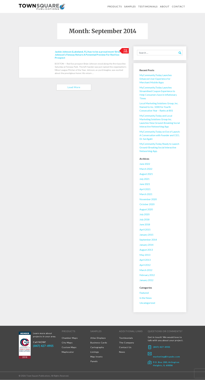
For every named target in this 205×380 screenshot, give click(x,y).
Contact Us (125, 347)
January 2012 (146, 280)
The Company (126, 342)
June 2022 (144, 163)
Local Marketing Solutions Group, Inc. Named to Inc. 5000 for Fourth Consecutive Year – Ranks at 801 (158, 107)
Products (114, 6)
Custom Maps (69, 347)
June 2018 (144, 224)
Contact (178, 6)
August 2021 (146, 173)
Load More (73, 87)
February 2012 (147, 275)
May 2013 (144, 254)
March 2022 (145, 168)
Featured (144, 292)
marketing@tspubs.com (166, 357)
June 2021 (144, 184)
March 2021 (145, 194)
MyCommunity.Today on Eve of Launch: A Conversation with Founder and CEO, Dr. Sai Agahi (159, 135)
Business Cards (98, 342)
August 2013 (146, 249)
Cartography (97, 347)
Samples (130, 6)
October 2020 (146, 204)
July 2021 (144, 179)
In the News (145, 298)
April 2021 (145, 189)
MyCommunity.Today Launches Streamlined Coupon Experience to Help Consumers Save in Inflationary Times (158, 93)
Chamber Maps (70, 338)
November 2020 (148, 199)
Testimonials (148, 6)
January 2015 (146, 234)
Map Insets (96, 356)
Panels (94, 361)
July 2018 (144, 219)
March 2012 (145, 270)
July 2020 (144, 214)
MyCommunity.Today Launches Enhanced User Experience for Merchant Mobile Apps (155, 79)
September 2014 (148, 239)
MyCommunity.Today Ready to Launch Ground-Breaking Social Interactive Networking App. (159, 147)
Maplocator (68, 352)
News (122, 352)
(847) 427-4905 (43, 346)
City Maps (67, 342)
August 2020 (146, 209)
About (165, 6)
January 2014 (146, 244)
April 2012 (145, 265)
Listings (94, 352)
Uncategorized (147, 303)
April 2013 (145, 259)
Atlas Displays (98, 338)
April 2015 (145, 229)
